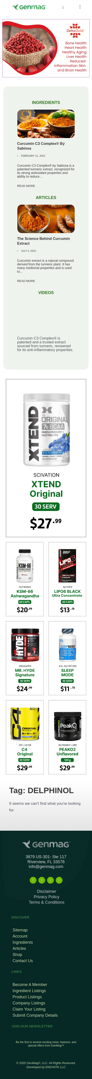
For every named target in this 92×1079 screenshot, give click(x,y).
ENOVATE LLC (55, 1067)
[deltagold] (46, 48)
